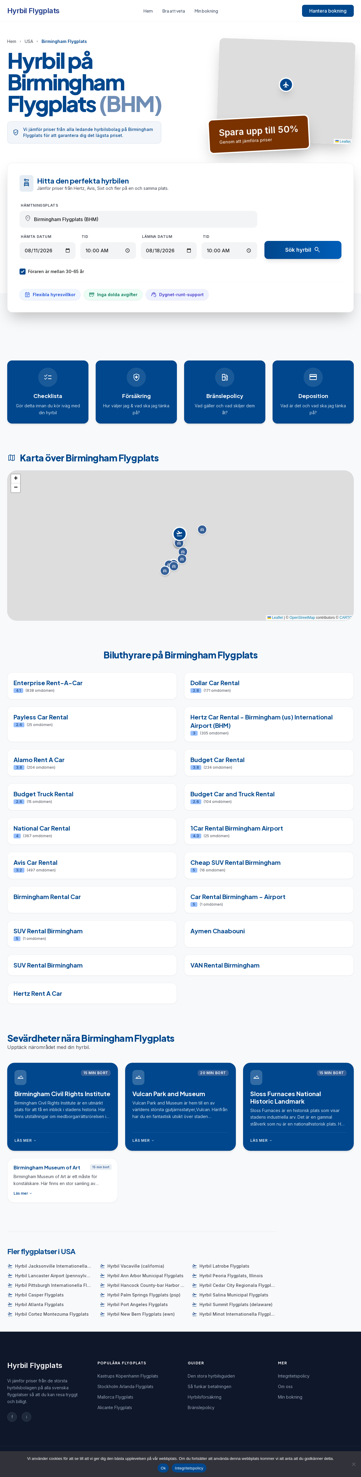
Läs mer (25, 1141)
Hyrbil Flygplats (33, 10)
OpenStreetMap (302, 617)
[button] (286, 86)
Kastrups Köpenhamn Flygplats (127, 1375)
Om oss (285, 1386)
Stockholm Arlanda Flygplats (125, 1386)
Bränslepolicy (201, 1407)
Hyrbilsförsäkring (204, 1397)
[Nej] (353, 1464)
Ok (163, 1468)
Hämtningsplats (39, 205)
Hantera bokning (328, 11)
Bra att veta (173, 11)
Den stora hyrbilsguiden (211, 1375)
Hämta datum (36, 236)
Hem (148, 11)
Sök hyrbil (303, 250)
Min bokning (206, 11)
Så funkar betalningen (209, 1386)
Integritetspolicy (294, 1375)
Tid (85, 236)
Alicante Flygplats (114, 1407)
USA (29, 41)
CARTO (345, 617)
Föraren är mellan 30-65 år (52, 272)
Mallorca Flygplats (115, 1397)
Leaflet (343, 141)
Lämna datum (157, 236)
